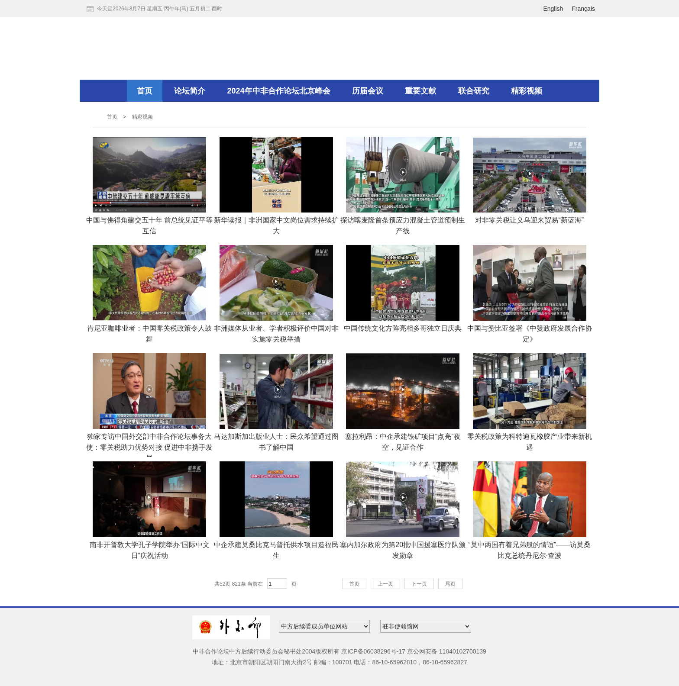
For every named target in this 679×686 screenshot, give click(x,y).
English (553, 8)
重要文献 (420, 91)
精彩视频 (526, 91)
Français (583, 8)
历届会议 (367, 91)
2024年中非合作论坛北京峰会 (278, 91)
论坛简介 (189, 91)
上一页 (385, 584)
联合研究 (473, 91)
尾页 (450, 584)
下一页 (419, 584)
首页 (144, 91)
